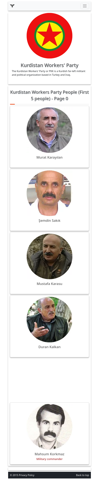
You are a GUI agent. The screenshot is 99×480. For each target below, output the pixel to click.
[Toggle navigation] (84, 6)
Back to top (82, 475)
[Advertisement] (49, 380)
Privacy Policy (26, 475)
